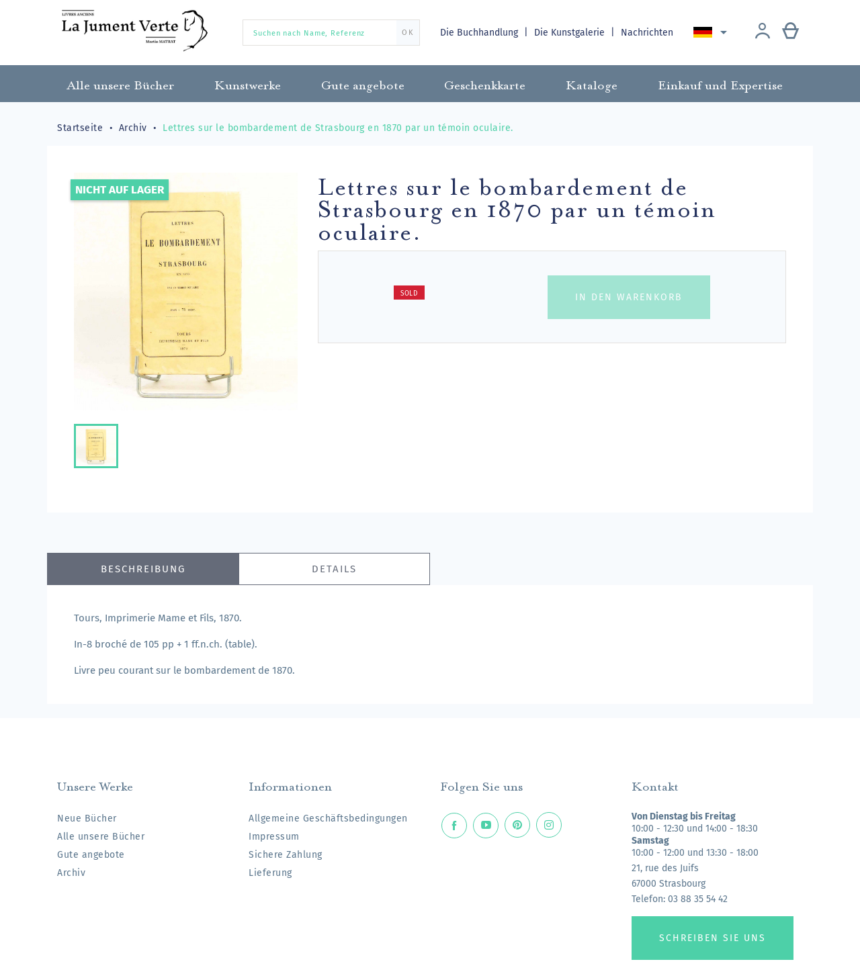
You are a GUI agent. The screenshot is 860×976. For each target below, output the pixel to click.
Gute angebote (91, 854)
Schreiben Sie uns (712, 938)
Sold (409, 294)
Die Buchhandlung (480, 32)
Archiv (71, 873)
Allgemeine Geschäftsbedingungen (328, 818)
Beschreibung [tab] (143, 569)
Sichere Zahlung (285, 854)
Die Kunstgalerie (571, 32)
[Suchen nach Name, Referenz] (331, 32)
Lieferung (270, 873)
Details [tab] (334, 569)
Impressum (274, 836)
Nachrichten (648, 32)
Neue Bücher (87, 818)
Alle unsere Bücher (100, 836)
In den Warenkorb (629, 297)
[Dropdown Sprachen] (713, 32)
